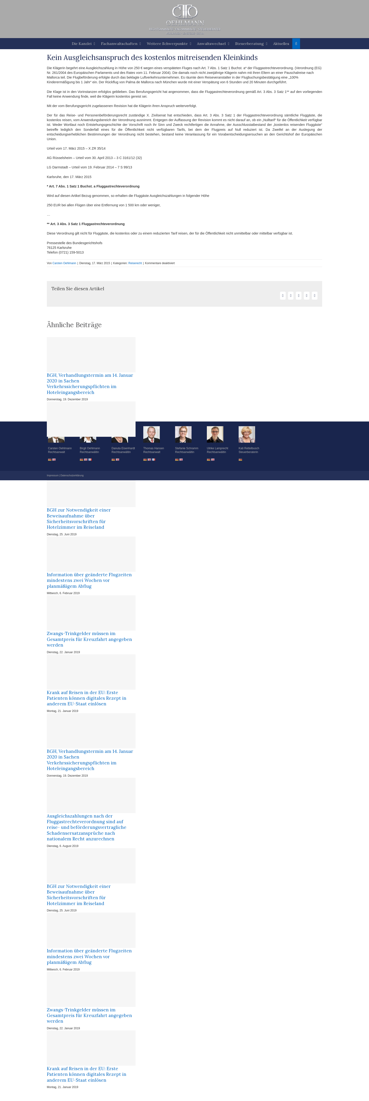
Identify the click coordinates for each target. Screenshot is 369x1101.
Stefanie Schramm (186, 448)
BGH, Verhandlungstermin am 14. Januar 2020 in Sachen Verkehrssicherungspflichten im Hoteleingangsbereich (90, 383)
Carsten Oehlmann (64, 263)
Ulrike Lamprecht (217, 448)
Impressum (53, 475)
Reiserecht (135, 263)
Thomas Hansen (153, 448)
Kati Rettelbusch (249, 448)
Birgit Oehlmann (90, 448)
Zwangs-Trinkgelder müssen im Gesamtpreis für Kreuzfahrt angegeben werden (89, 639)
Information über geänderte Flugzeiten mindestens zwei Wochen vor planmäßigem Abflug (89, 580)
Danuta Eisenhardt (123, 448)
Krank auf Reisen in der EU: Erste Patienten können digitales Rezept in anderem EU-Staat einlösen (86, 698)
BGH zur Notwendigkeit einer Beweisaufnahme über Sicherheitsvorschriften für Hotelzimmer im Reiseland (79, 518)
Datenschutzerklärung (72, 475)
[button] (296, 43)
